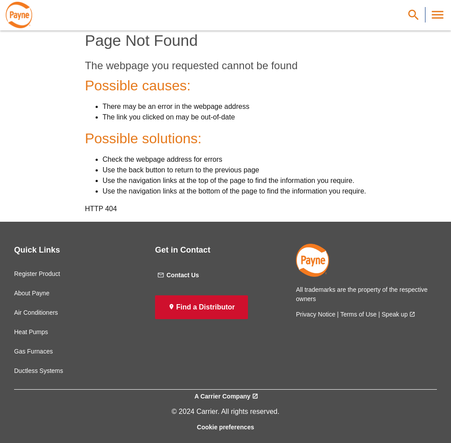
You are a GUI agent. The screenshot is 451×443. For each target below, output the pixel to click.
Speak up (395, 314)
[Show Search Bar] (414, 14)
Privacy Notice (315, 314)
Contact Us (178, 275)
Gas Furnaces (33, 351)
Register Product (37, 273)
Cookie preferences (225, 427)
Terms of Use (358, 314)
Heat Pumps (31, 331)
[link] (19, 15)
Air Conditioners (36, 312)
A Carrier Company (222, 396)
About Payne (31, 293)
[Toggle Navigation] (437, 14)
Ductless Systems (38, 370)
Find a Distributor (205, 307)
